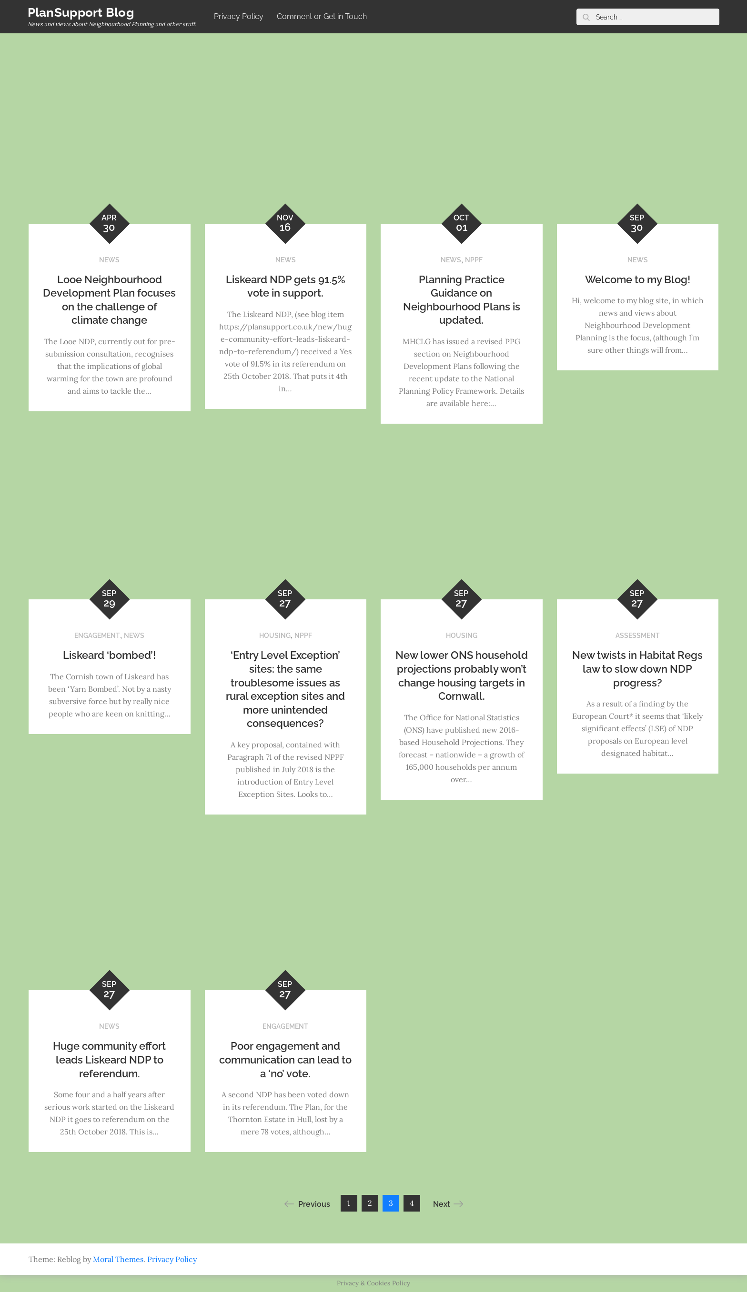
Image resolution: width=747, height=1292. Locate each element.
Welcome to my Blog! (637, 279)
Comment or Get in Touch (323, 16)
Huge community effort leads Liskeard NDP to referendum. (109, 1059)
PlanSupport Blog (82, 12)
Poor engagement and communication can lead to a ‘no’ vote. (285, 1059)
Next (448, 1204)
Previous (307, 1204)
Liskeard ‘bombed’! (109, 655)
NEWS (109, 260)
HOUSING (275, 635)
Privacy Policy (239, 16)
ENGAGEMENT (97, 635)
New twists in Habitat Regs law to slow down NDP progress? (637, 668)
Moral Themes (118, 1259)
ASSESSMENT (638, 635)
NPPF (474, 260)
